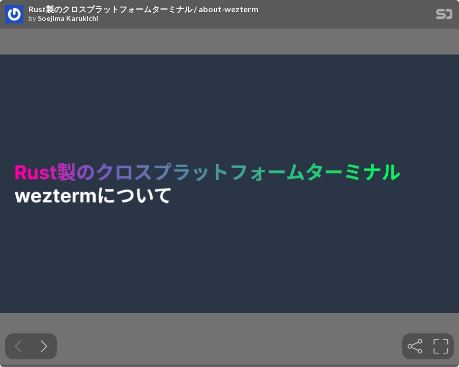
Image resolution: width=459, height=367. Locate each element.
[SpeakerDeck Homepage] (444, 16)
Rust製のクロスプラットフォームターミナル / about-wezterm (143, 9)
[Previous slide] (18, 346)
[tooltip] (415, 346)
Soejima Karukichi (68, 18)
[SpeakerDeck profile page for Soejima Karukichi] (14, 14)
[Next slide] (44, 346)
